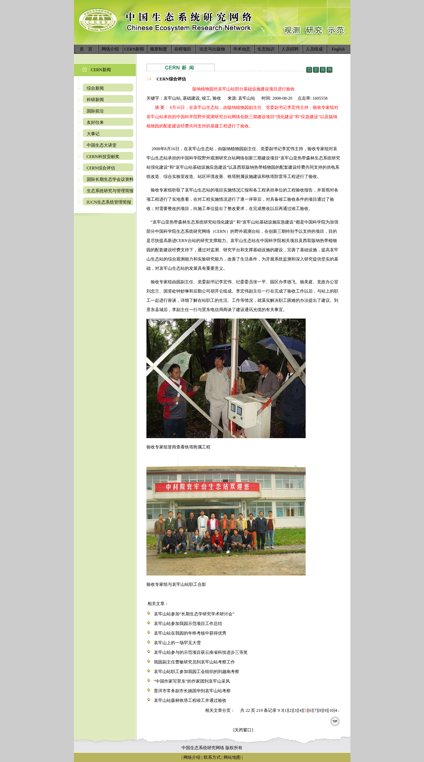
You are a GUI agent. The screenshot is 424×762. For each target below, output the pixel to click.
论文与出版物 (212, 49)
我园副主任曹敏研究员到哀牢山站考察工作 (194, 661)
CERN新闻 (134, 49)
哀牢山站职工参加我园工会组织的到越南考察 (196, 671)
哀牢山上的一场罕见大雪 (177, 642)
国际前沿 (95, 111)
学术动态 (241, 49)
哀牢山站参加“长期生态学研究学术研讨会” (194, 613)
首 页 (86, 49)
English (338, 49)
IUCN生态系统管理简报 (109, 202)
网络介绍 (110, 49)
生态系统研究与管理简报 (110, 190)
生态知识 (265, 49)
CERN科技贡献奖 (103, 156)
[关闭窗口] (243, 729)
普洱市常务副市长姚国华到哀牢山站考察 (192, 690)
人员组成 (314, 49)
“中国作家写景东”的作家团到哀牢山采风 (192, 681)
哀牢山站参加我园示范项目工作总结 (188, 623)
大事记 (93, 133)
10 (331, 710)
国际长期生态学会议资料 (110, 179)
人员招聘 (290, 49)
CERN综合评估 (101, 167)
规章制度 (158, 49)
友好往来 (95, 122)
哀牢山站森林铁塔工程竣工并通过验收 (190, 700)
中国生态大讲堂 (102, 145)
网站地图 (232, 757)
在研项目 (182, 49)
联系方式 (212, 757)
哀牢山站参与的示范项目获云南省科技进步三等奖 (201, 652)
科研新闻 (95, 99)
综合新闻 (95, 88)
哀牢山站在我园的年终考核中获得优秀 (190, 633)
